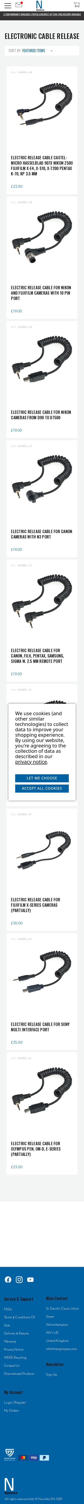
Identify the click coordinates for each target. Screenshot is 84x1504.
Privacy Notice (13, 1349)
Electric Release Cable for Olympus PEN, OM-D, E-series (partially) (36, 1149)
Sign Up (51, 1374)
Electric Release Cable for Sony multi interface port (40, 1026)
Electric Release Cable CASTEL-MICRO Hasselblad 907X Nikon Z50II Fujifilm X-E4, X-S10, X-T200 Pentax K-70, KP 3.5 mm (42, 165)
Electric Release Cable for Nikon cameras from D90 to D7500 (41, 414)
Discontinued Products (19, 1373)
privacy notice (31, 761)
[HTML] (42, 1233)
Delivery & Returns (16, 1333)
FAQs (8, 1309)
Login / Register (15, 1402)
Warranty (10, 1341)
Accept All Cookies (42, 788)
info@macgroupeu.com (61, 1349)
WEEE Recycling (15, 1357)
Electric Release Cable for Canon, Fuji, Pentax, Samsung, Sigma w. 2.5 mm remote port (37, 656)
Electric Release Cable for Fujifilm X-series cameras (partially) (35, 905)
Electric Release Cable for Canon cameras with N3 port (41, 534)
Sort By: (14, 50)
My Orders (11, 1410)
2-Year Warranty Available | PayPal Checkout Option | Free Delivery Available (42, 14)
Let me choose (42, 778)
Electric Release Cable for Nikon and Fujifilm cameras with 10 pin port (41, 293)
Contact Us (11, 1365)
